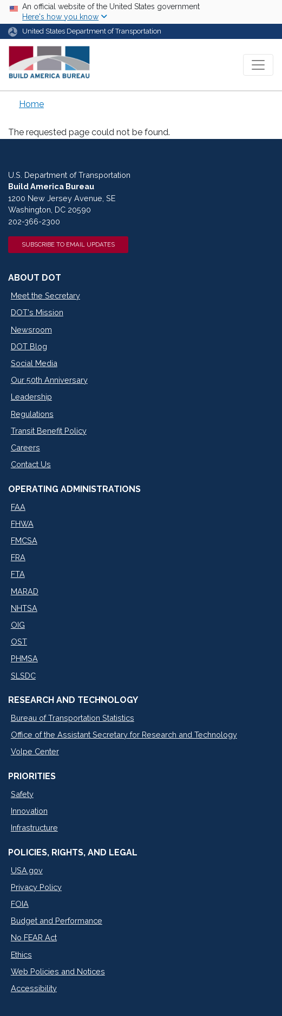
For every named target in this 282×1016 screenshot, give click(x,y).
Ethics (21, 954)
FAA (18, 507)
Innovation (29, 810)
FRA (18, 557)
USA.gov (27, 870)
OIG (18, 624)
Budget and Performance (56, 920)
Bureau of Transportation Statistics (72, 717)
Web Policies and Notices (58, 971)
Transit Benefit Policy (49, 430)
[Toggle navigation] (258, 65)
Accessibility (34, 988)
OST (19, 641)
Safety (22, 794)
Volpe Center (35, 751)
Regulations (32, 414)
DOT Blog (29, 346)
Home (31, 104)
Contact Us (31, 464)
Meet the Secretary (45, 295)
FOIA (20, 903)
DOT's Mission (37, 312)
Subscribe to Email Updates (68, 244)
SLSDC (23, 675)
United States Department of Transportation (91, 31)
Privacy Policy (36, 887)
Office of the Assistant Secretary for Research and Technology (124, 734)
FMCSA (24, 540)
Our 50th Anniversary (49, 379)
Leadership (31, 396)
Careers (25, 447)
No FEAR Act (34, 937)
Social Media (34, 363)
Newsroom (31, 329)
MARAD (24, 591)
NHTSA (24, 608)
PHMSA (24, 658)
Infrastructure (34, 827)
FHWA (22, 523)
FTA (18, 574)
